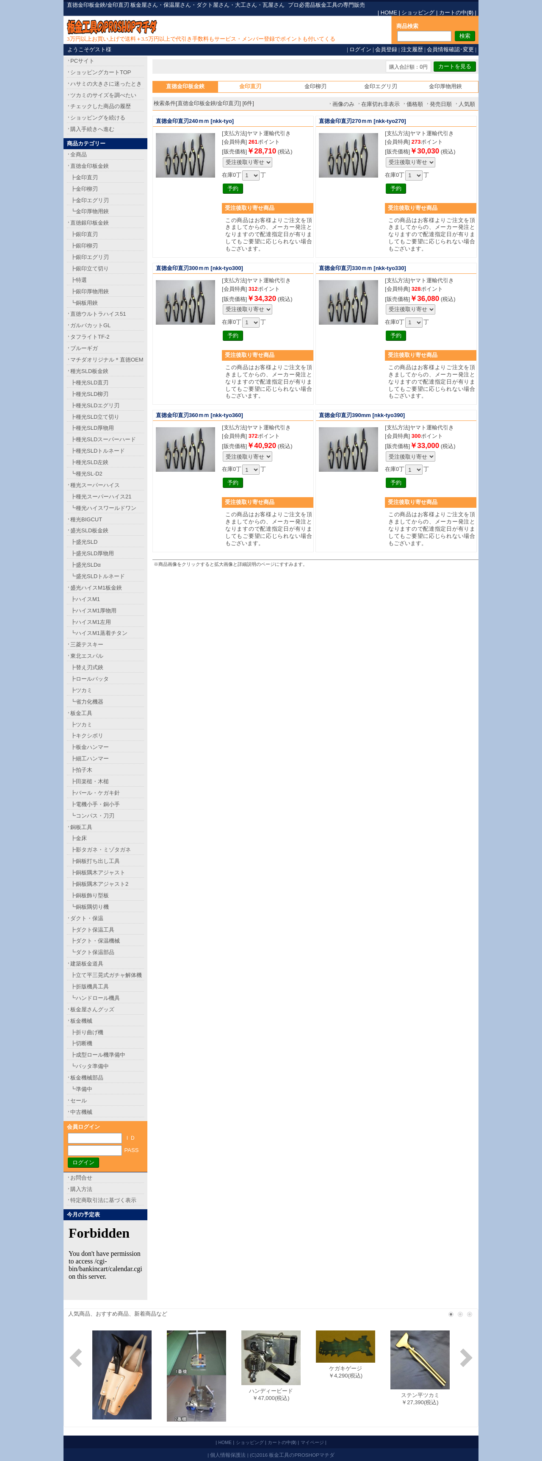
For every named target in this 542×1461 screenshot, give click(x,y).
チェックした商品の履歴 (100, 106)
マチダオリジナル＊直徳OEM (107, 359)
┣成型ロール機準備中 (97, 1055)
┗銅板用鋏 (84, 303)
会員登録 (386, 49)
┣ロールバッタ (89, 679)
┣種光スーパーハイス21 (100, 496)
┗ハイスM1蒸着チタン (98, 633)
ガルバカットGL (90, 325)
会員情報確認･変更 (450, 49)
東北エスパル (86, 656)
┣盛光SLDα (85, 565)
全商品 (78, 154)
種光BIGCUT (86, 519)
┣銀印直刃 (84, 234)
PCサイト (82, 61)
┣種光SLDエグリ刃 (94, 405)
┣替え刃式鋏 (86, 667)
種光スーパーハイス (95, 485)
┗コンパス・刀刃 (92, 816)
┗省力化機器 (86, 701)
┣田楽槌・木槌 (89, 781)
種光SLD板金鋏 (89, 371)
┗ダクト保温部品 (92, 952)
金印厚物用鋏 (445, 86)
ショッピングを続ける (97, 117)
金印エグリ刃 (380, 86)
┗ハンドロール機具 (95, 998)
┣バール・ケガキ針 (95, 793)
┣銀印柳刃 (84, 245)
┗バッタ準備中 (89, 1066)
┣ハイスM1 (85, 599)
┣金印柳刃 (84, 189)
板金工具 (81, 713)
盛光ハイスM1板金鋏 (96, 587)
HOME (389, 12)
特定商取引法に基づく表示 (103, 1200)
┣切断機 (81, 1043)
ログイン (360, 49)
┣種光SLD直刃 (89, 382)
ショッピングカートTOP (100, 72)
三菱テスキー (86, 644)
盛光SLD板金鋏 (89, 530)
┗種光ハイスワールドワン (103, 508)
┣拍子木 (81, 770)
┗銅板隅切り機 (89, 907)
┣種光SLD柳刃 (89, 394)
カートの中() (456, 12)
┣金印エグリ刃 (89, 200)
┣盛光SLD (83, 542)
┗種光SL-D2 (86, 473)
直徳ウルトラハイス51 (98, 314)
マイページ (312, 1442)
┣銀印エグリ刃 (89, 257)
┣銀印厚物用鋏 (89, 291)
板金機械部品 (86, 1077)
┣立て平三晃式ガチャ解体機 (106, 975)
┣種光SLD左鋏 (89, 462)
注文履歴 (412, 49)
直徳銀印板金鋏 (89, 223)
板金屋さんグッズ (92, 1009)
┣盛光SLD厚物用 (92, 553)
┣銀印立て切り (89, 268)
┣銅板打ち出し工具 (95, 861)
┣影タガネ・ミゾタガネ (100, 849)
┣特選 (78, 280)
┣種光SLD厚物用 (92, 428)
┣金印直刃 (84, 177)
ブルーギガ (84, 348)
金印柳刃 (315, 86)
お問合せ (81, 1177)
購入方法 (81, 1189)
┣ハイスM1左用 (90, 622)
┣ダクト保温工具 (92, 930)
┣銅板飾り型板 (89, 895)
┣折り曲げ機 (86, 1032)
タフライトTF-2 (89, 337)
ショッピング (417, 12)
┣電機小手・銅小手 (95, 804)
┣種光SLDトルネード (97, 451)
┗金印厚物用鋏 (89, 211)
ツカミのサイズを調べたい (103, 95)
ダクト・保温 (86, 918)
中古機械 (81, 1112)
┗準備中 (81, 1089)
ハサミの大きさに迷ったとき (106, 84)
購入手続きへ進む (92, 129)
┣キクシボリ (86, 735)
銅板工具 (81, 827)
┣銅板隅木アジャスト (97, 872)
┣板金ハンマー (89, 747)
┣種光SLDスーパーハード (103, 439)
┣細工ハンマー (89, 758)
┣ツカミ (81, 690)
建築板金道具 (86, 963)
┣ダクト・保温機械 (95, 941)
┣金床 (78, 838)
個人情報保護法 (228, 1455)
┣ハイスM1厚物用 (93, 610)
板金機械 (81, 1021)
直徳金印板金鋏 (89, 166)
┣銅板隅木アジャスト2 (99, 884)
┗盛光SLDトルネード (97, 576)
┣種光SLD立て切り (94, 417)
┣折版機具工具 (89, 986)
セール (78, 1100)
